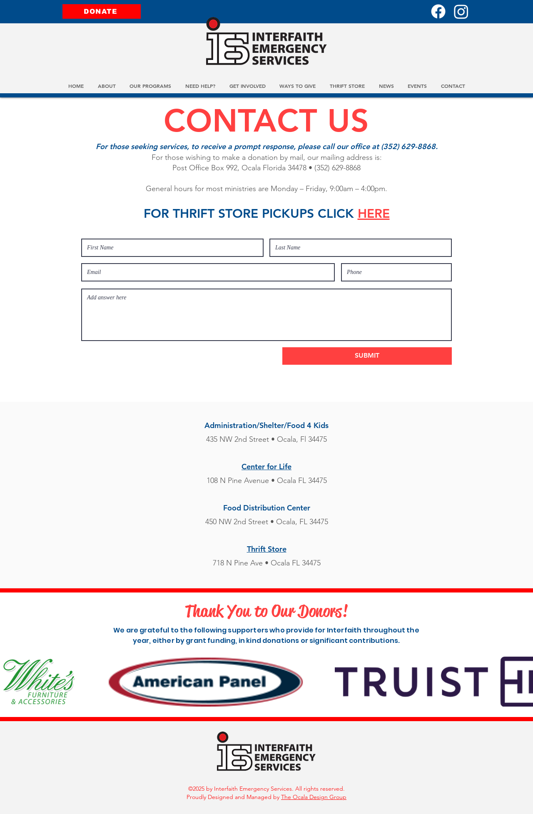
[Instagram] (461, 11)
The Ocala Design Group (313, 797)
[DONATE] (101, 11)
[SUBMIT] (367, 356)
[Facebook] (438, 11)
